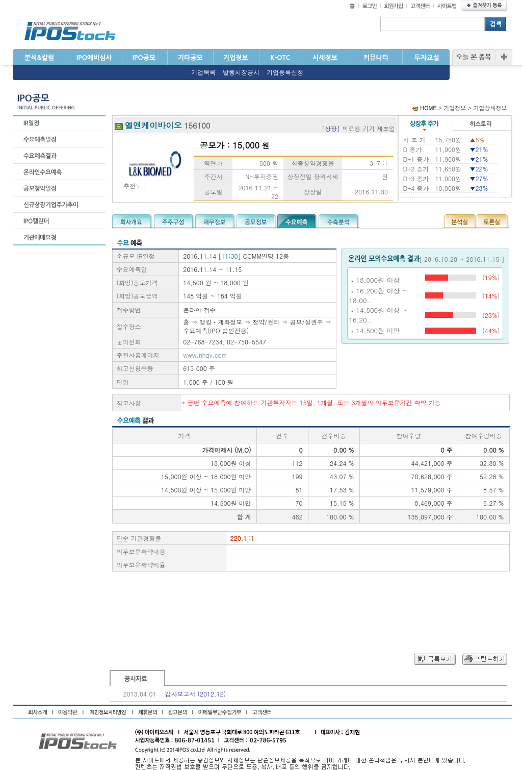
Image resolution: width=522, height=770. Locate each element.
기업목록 (203, 72)
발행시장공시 (241, 72)
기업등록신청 (285, 72)
